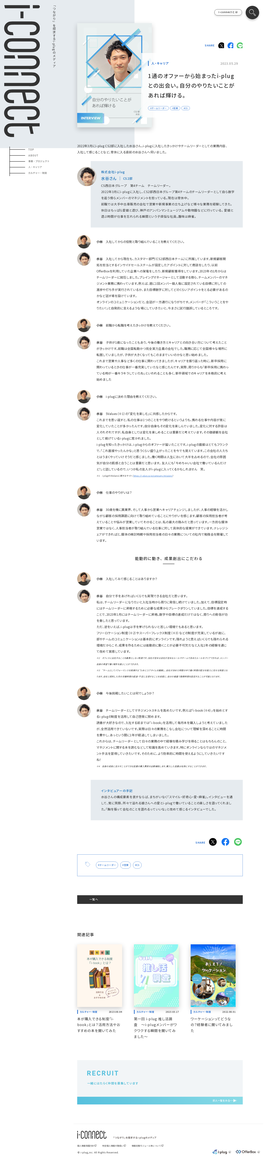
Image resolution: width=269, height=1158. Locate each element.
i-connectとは (228, 12)
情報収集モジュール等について (146, 1145)
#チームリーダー (109, 863)
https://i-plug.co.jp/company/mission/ (153, 475)
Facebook (229, 45)
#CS (144, 863)
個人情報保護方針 (85, 1145)
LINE (239, 45)
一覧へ (99, 898)
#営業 (130, 863)
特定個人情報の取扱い (113, 1145)
